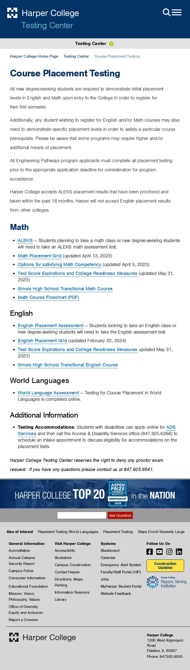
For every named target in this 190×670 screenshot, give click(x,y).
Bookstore (63, 557)
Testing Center (47, 25)
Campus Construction (73, 564)
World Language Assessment (48, 393)
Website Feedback (116, 593)
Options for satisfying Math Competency (59, 264)
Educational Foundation (28, 586)
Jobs (105, 579)
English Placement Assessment (50, 325)
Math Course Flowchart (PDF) (48, 297)
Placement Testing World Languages (68, 531)
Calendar (108, 557)
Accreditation (19, 550)
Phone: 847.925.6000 (164, 656)
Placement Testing (118, 531)
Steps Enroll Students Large (161, 531)
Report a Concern (23, 619)
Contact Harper (67, 572)
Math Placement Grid (39, 256)
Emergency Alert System (121, 564)
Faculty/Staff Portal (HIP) (121, 572)
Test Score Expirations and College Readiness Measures (77, 273)
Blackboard (110, 550)
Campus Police (21, 570)
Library (61, 599)
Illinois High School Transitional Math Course (65, 289)
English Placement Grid (42, 340)
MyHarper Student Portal (121, 586)
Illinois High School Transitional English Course (68, 365)
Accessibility (65, 550)
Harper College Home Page (34, 56)
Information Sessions (72, 592)
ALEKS (25, 240)
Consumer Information (27, 578)
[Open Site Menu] (172, 12)
